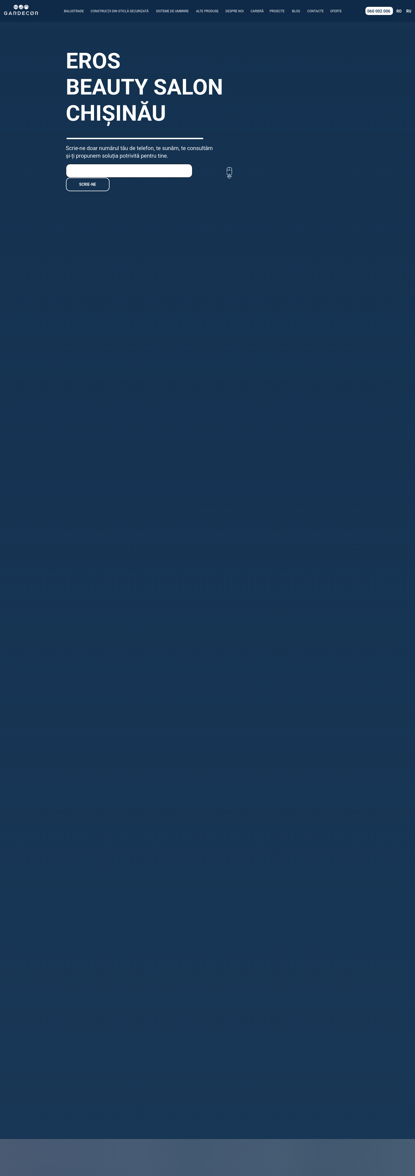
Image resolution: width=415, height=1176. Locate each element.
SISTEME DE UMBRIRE (172, 11)
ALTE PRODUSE (207, 11)
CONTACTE (315, 11)
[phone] (129, 171)
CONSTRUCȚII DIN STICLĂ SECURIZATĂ (120, 11)
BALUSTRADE (74, 11)
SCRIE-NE (87, 184)
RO (399, 11)
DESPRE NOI (235, 11)
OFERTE (336, 11)
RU (408, 11)
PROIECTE (277, 11)
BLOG (296, 11)
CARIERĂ (257, 11)
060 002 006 (378, 11)
